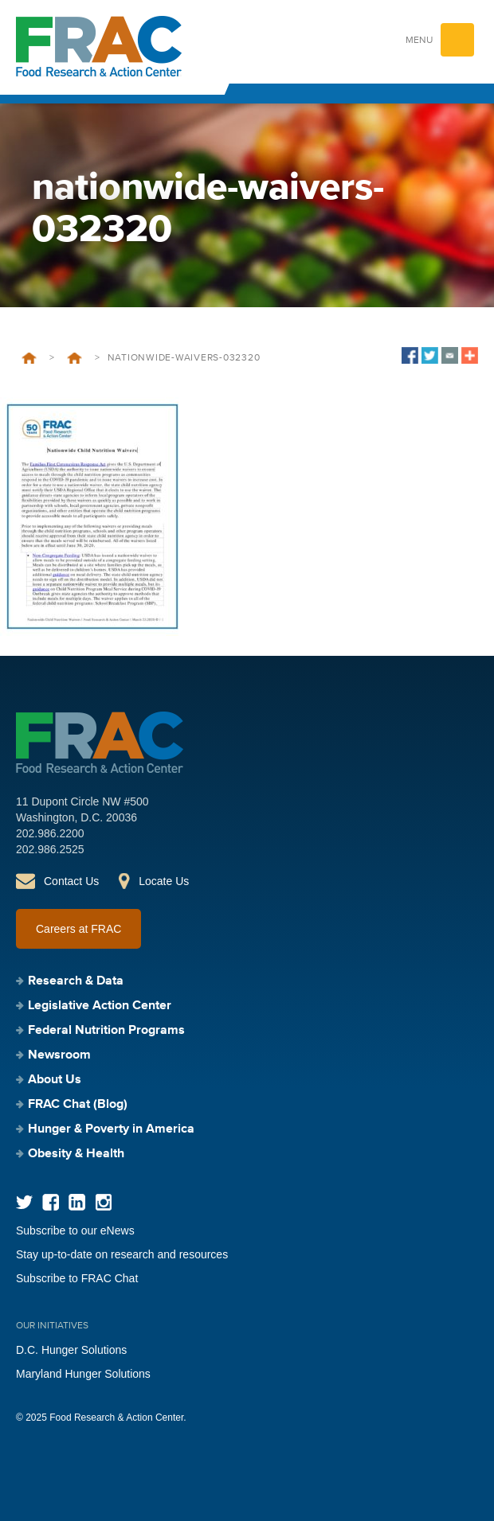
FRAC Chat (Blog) (77, 1104)
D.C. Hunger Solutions (71, 1350)
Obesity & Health (76, 1154)
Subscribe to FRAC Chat (77, 1278)
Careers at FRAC (78, 928)
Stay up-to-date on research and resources (122, 1254)
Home (29, 358)
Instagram (103, 1202)
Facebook (50, 1202)
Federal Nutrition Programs (106, 1030)
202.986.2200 (50, 833)
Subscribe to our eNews (75, 1230)
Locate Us (164, 881)
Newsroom (59, 1055)
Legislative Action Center (99, 1006)
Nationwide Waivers (74, 358)
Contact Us (71, 881)
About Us (54, 1080)
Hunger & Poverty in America (111, 1129)
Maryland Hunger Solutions (83, 1373)
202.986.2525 (50, 849)
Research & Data (76, 981)
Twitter (24, 1202)
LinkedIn (77, 1202)
